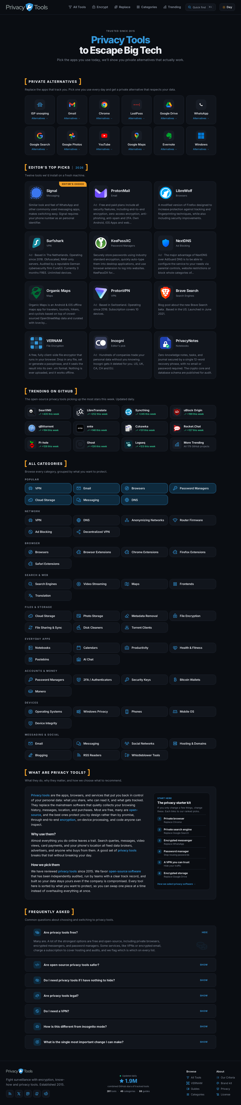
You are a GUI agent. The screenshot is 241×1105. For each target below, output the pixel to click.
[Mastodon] (28, 1093)
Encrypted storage (176, 873)
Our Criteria (225, 1077)
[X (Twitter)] (19, 1093)
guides (144, 1091)
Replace (122, 7)
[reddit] (46, 1093)
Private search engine (178, 829)
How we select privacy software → (176, 884)
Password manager (176, 851)
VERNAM (194, 1083)
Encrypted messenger (178, 840)
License (223, 1094)
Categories (146, 7)
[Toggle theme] (227, 7)
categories (127, 1091)
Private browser (174, 818)
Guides (192, 1088)
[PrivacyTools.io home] (27, 7)
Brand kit (224, 1083)
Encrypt (100, 7)
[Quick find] (200, 7)
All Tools (77, 7)
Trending (172, 7)
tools (111, 1091)
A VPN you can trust (176, 862)
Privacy (223, 1088)
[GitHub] (37, 1093)
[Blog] (10, 1093)
